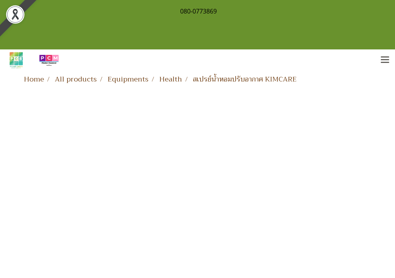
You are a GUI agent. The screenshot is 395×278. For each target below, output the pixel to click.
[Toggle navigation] (384, 60)
